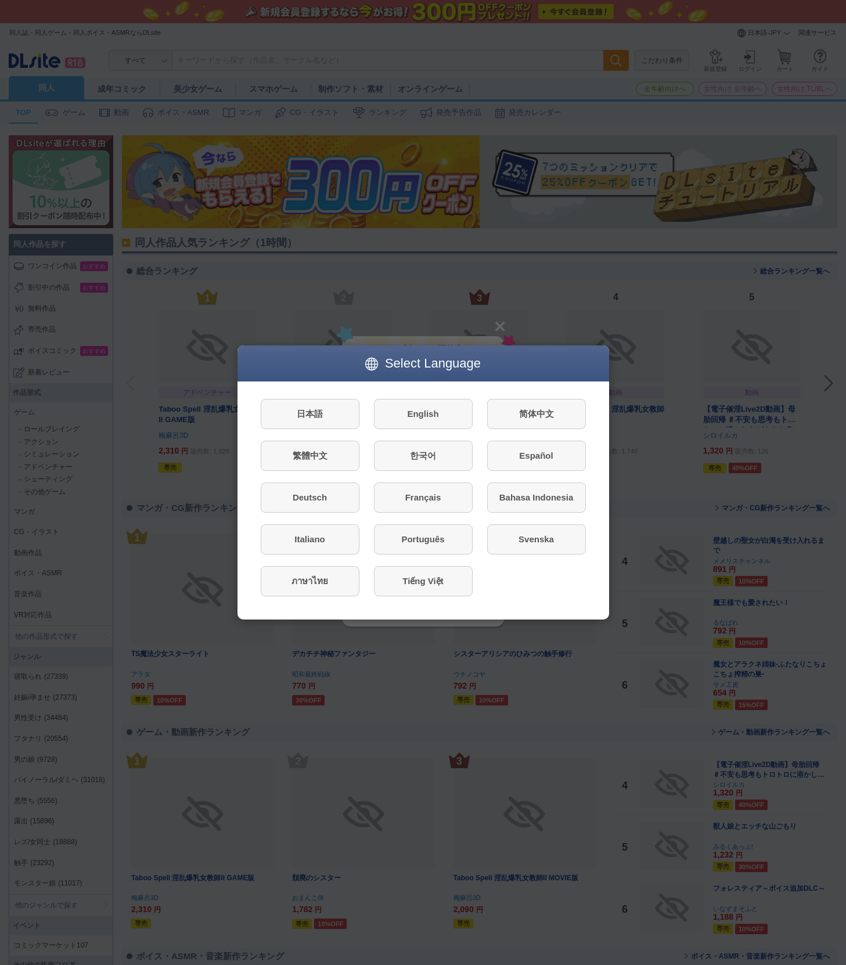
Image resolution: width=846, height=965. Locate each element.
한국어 (423, 455)
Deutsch (310, 497)
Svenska (536, 539)
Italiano (309, 539)
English (422, 414)
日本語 (310, 414)
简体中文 (536, 414)
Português (422, 539)
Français (423, 497)
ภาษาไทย (309, 581)
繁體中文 (310, 455)
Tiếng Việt (422, 581)
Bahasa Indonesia (536, 497)
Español (536, 455)
